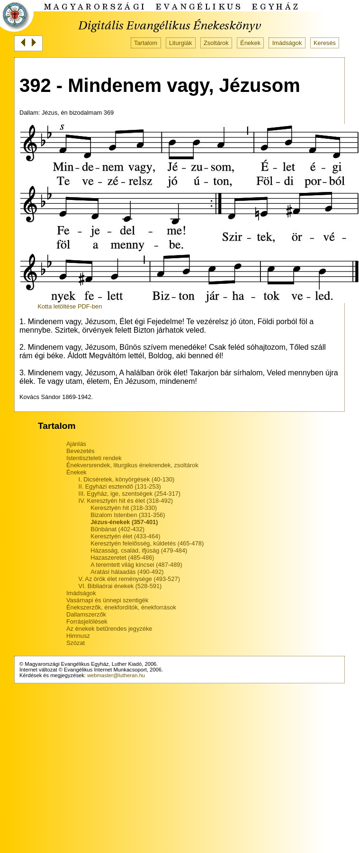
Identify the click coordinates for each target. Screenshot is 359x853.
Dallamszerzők (86, 614)
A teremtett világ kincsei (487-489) (136, 564)
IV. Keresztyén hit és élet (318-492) (126, 500)
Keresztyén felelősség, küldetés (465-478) (147, 543)
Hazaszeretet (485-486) (122, 557)
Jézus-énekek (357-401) (124, 522)
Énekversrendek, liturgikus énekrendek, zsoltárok (132, 465)
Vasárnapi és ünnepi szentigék (107, 600)
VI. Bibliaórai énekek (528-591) (120, 586)
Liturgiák (180, 42)
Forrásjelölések (87, 621)
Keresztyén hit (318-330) (123, 507)
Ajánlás (76, 443)
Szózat (75, 642)
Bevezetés (80, 450)
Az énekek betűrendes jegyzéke (109, 628)
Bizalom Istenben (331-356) (127, 514)
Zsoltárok (216, 42)
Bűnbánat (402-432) (117, 529)
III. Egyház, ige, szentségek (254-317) (130, 493)
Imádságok (287, 42)
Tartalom (145, 42)
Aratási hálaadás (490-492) (126, 571)
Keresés (325, 42)
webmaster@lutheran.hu (116, 675)
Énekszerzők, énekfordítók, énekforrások (121, 607)
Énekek (250, 42)
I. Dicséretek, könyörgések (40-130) (127, 479)
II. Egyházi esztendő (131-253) (120, 486)
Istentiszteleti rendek (94, 458)
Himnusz (78, 635)
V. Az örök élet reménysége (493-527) (129, 578)
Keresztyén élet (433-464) (125, 536)
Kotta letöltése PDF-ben (69, 306)
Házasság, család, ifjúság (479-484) (138, 550)
